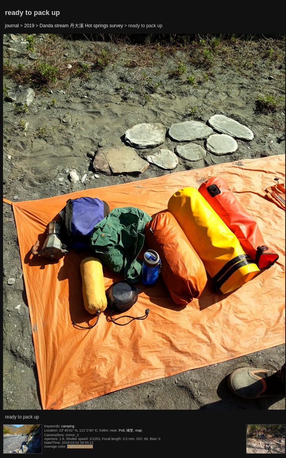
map (138, 430)
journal (12, 25)
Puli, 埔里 (126, 430)
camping (67, 426)
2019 (29, 25)
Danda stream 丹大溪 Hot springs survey (81, 25)
